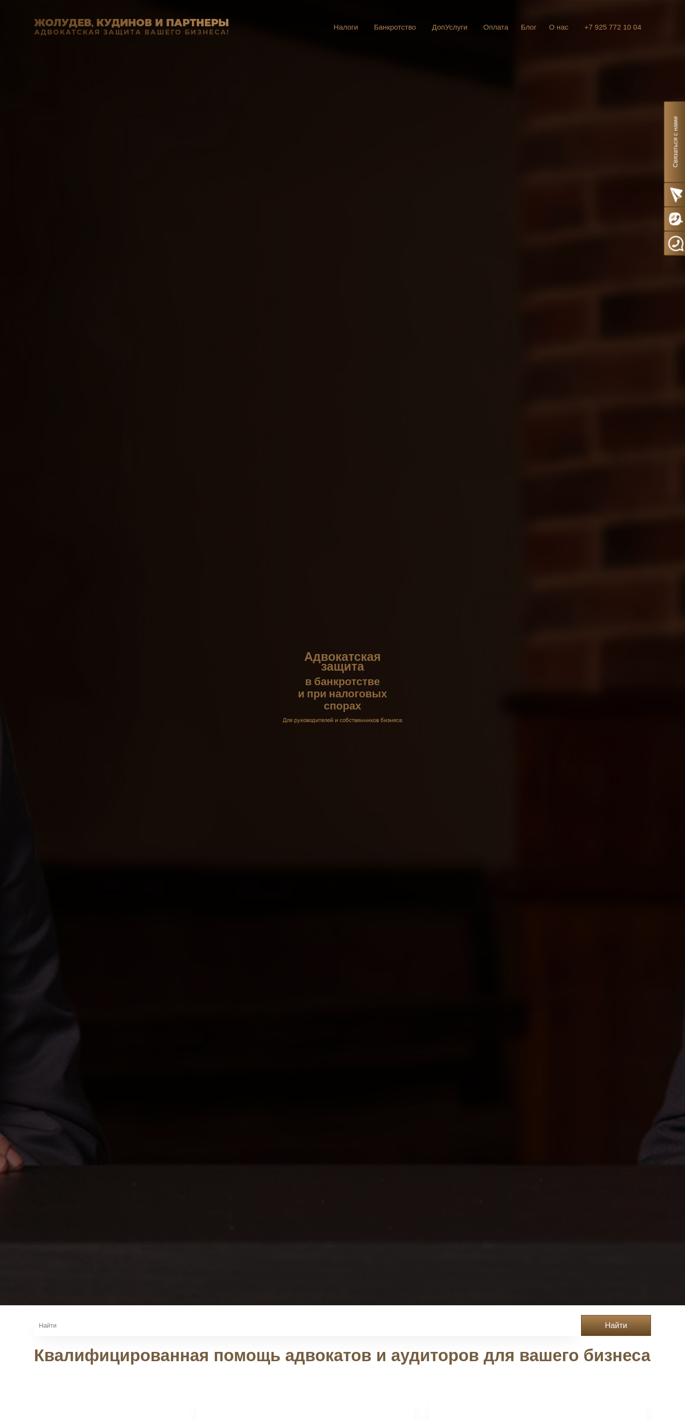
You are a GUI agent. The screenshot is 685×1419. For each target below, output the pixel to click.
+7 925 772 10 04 (612, 27)
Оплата (496, 27)
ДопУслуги (449, 27)
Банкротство (395, 27)
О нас (558, 27)
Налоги (346, 27)
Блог (528, 27)
